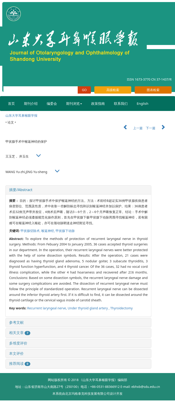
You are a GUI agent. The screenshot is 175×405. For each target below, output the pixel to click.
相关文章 (19, 332)
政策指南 (98, 103)
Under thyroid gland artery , (89, 308)
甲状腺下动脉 (65, 231)
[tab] (78, 190)
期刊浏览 (74, 103)
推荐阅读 (19, 363)
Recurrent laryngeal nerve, (47, 308)
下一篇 (158, 128)
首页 (11, 103)
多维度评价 (18, 343)
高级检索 (112, 90)
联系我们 (121, 103)
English (142, 103)
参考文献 (16, 322)
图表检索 (153, 90)
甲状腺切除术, (31, 231)
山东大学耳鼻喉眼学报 (21, 115)
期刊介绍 (31, 103)
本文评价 (16, 353)
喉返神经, (48, 231)
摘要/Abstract (20, 189)
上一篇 (131, 128)
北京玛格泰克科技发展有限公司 (87, 393)
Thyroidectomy (121, 308)
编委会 (52, 103)
